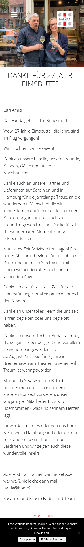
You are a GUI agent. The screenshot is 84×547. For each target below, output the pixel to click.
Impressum (42, 516)
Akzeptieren (27, 539)
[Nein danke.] (78, 533)
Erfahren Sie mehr (53, 539)
